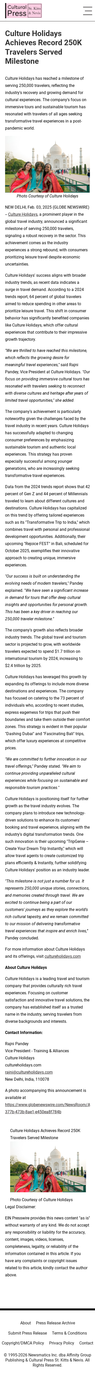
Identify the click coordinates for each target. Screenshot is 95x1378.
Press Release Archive (55, 1323)
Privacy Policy (61, 1343)
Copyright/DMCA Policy (23, 1343)
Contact (86, 1343)
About (25, 1323)
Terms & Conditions (69, 1333)
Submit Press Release (27, 1333)
